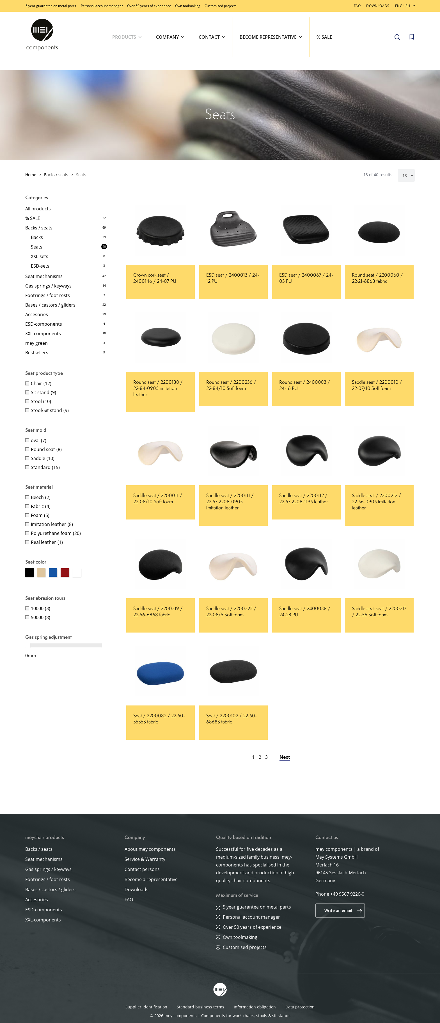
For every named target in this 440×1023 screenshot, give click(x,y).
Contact (212, 37)
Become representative (271, 37)
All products (38, 209)
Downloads (136, 889)
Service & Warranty (145, 859)
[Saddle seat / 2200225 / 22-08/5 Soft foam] (233, 564)
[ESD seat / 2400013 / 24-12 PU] (233, 230)
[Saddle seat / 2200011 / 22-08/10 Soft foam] (160, 451)
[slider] (28, 645)
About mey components (150, 849)
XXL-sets (39, 256)
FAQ (129, 899)
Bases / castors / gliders (50, 305)
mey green (36, 343)
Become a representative (151, 879)
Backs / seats (56, 174)
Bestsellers (36, 353)
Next (284, 757)
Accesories (36, 314)
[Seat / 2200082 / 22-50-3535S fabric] (160, 671)
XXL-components (43, 333)
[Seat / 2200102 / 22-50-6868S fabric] (233, 671)
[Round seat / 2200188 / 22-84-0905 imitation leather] (160, 338)
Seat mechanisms (44, 276)
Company (170, 37)
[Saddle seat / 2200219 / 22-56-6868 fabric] (160, 564)
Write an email (343, 910)
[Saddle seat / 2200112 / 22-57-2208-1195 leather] (306, 451)
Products (127, 37)
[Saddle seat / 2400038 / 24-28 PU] (306, 564)
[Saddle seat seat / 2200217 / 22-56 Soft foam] (379, 564)
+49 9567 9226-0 (347, 894)
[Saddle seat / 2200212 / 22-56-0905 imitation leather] (379, 451)
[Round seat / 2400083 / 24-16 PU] (306, 338)
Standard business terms (200, 1007)
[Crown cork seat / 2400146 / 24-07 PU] (160, 230)
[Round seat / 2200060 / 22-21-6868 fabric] (379, 230)
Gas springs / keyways (48, 286)
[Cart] (412, 37)
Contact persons (142, 869)
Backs (37, 237)
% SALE (324, 37)
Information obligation (255, 1007)
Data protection (300, 1007)
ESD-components (43, 324)
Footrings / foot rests (47, 295)
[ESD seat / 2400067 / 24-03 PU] (306, 230)
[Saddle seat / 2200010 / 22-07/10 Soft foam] (379, 338)
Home (30, 174)
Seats (36, 247)
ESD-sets (40, 266)
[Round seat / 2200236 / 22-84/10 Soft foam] (233, 338)
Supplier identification (146, 1007)
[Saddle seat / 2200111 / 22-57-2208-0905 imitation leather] (233, 451)
